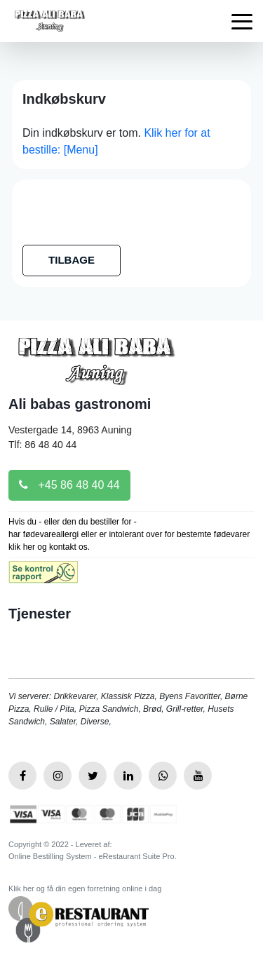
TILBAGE (71, 260)
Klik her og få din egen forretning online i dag (84, 888)
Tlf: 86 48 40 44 (42, 444)
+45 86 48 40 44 (69, 485)
